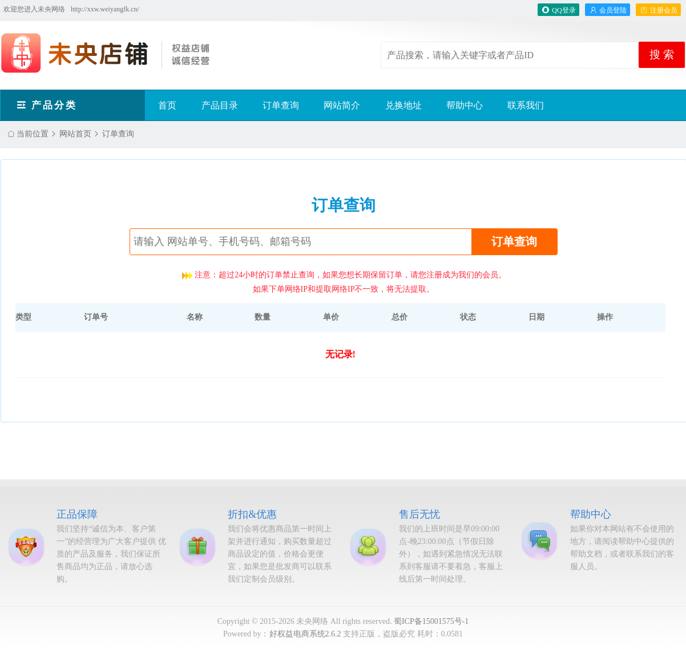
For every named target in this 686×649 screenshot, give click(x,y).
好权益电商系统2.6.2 (305, 634)
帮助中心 (464, 105)
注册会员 (658, 10)
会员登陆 (607, 10)
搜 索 (661, 55)
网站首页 (75, 134)
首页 (167, 105)
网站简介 (342, 105)
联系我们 (525, 105)
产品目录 (219, 105)
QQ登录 (558, 10)
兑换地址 (403, 105)
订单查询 (281, 105)
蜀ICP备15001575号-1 (431, 621)
